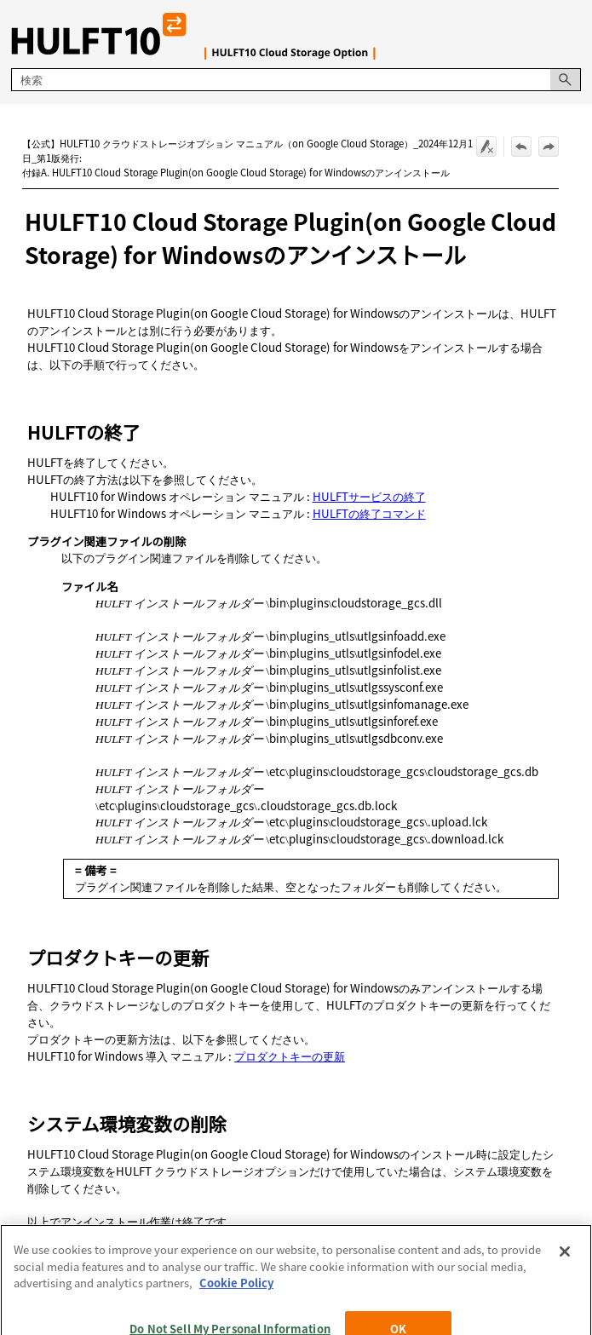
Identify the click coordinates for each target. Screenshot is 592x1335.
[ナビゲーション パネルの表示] (571, 34)
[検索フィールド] (295, 79)
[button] (565, 79)
